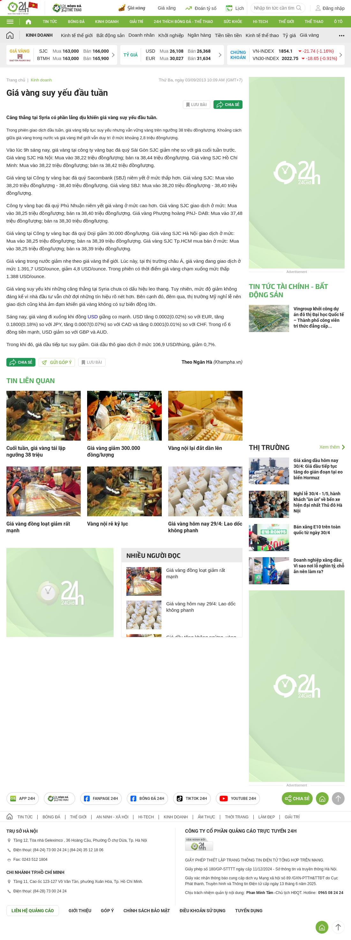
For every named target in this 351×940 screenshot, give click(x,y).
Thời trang (236, 817)
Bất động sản (110, 35)
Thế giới (286, 21)
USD (93, 316)
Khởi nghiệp (171, 35)
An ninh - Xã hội (112, 817)
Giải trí (136, 21)
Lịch (235, 8)
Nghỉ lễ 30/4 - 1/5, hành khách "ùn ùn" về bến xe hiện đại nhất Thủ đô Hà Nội (318, 502)
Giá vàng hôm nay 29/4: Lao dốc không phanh (205, 527)
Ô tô (338, 21)
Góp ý (107, 910)
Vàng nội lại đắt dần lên (195, 448)
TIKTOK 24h (192, 798)
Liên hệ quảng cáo (32, 910)
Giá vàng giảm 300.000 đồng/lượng (113, 451)
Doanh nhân (142, 35)
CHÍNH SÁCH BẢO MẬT (146, 910)
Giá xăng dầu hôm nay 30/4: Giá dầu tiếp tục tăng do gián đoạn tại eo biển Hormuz (318, 469)
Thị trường (269, 447)
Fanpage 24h (101, 798)
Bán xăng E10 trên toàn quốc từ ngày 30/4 (317, 529)
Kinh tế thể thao (262, 35)
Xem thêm (329, 447)
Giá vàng (309, 35)
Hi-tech (260, 21)
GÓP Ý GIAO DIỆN (19, 932)
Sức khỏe (233, 21)
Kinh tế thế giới (77, 35)
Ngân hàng (199, 35)
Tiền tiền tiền (228, 35)
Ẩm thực (206, 817)
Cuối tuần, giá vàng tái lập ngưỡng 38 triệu (35, 451)
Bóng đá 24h (147, 798)
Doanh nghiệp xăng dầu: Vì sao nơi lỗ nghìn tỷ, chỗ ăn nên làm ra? (319, 565)
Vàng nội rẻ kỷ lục (107, 524)
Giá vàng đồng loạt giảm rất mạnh (38, 527)
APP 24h (22, 798)
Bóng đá (76, 21)
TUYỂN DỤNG (249, 910)
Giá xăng (167, 8)
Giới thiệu (80, 910)
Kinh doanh (107, 21)
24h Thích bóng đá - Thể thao (183, 21)
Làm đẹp (266, 817)
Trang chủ (15, 80)
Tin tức (50, 21)
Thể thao (314, 21)
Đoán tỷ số (200, 8)
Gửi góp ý (57, 362)
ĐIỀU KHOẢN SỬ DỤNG (203, 910)
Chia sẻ (232, 104)
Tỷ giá (289, 35)
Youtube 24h (238, 798)
